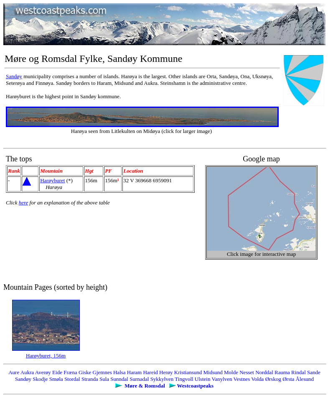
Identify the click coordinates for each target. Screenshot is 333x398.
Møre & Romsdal (145, 386)
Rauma (282, 372)
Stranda (89, 379)
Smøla (56, 379)
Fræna (70, 372)
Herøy (166, 372)
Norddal (264, 372)
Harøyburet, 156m (46, 355)
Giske (85, 372)
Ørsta (288, 379)
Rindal (298, 372)
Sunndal (119, 379)
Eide (57, 372)
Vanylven (221, 379)
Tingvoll (184, 379)
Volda (257, 379)
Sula (104, 379)
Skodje (40, 379)
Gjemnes (102, 372)
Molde (231, 372)
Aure (13, 372)
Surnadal (139, 379)
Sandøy (14, 76)
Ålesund (305, 379)
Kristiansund (188, 372)
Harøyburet (52, 180)
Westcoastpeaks (195, 386)
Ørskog (273, 379)
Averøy (43, 372)
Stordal (72, 379)
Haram (134, 372)
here (23, 202)
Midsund (213, 372)
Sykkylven (162, 379)
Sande (313, 372)
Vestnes (242, 379)
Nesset (246, 372)
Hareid (150, 372)
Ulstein (203, 379)
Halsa (119, 372)
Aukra (27, 372)
